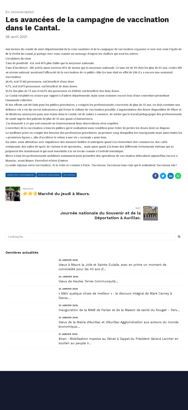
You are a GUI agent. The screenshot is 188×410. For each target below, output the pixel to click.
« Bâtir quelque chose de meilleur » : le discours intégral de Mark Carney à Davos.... (115, 276)
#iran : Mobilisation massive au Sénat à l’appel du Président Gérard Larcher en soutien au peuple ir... (118, 322)
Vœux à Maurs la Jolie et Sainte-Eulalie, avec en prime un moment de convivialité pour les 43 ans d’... (112, 247)
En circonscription (20, 12)
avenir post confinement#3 (21, 175)
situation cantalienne (49, 175)
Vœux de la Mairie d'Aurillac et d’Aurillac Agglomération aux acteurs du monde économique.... (118, 305)
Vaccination (69, 175)
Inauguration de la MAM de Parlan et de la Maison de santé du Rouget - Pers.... (119, 290)
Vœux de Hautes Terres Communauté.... (88, 262)
